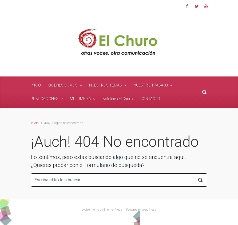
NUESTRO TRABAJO (150, 85)
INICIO (36, 85)
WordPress (149, 209)
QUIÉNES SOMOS (63, 85)
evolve (86, 209)
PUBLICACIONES (44, 99)
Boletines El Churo (117, 99)
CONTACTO (150, 99)
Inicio (34, 123)
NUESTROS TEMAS (105, 85)
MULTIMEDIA (80, 99)
